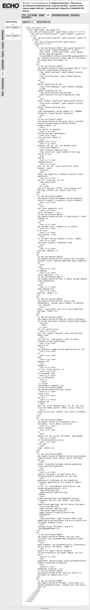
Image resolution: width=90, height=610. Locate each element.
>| (49, 22)
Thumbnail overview (60, 15)
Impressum (45, 608)
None (3, 93)
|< (28, 22)
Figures (3, 54)
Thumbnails (3, 35)
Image (41, 15)
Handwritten (3, 64)
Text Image (32, 15)
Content (3, 45)
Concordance (3, 83)
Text (24, 15)
